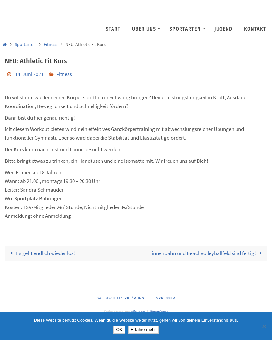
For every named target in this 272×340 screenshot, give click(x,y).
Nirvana (138, 312)
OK (119, 329)
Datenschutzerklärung (120, 298)
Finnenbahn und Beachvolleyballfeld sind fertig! (207, 253)
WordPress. (159, 312)
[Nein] (264, 326)
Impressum (165, 298)
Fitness (50, 44)
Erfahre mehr (143, 329)
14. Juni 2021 (29, 74)
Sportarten (25, 44)
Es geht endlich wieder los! (41, 253)
